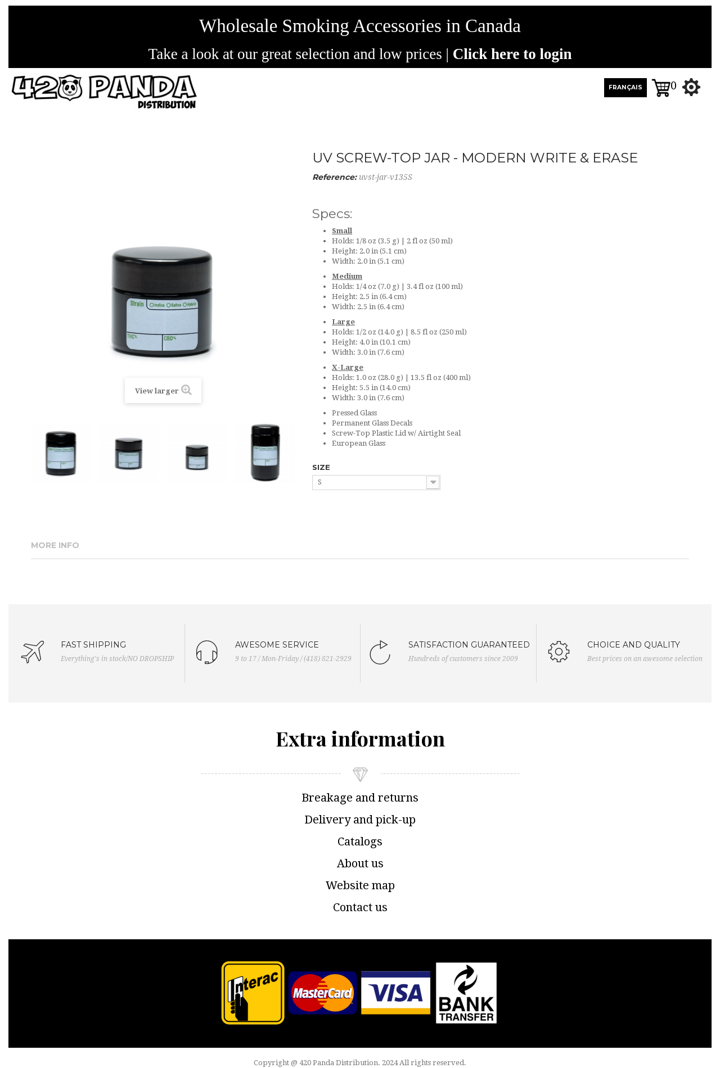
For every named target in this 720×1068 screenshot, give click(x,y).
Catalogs (360, 841)
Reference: (334, 177)
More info (55, 545)
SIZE (322, 467)
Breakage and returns (360, 797)
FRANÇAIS (625, 87)
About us (360, 863)
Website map (360, 885)
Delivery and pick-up (360, 819)
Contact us (360, 907)
